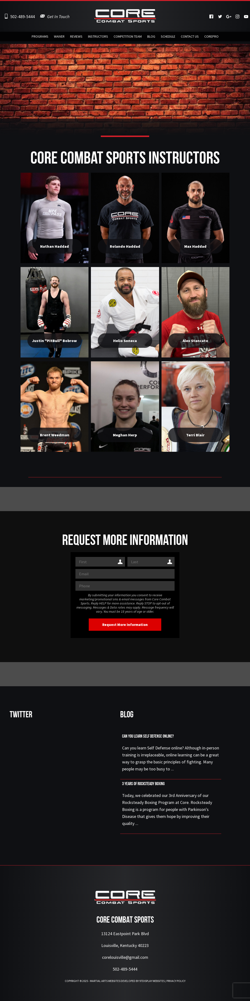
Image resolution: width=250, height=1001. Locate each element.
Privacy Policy (176, 981)
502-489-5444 (22, 16)
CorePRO (211, 38)
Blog (151, 38)
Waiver (59, 38)
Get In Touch (58, 16)
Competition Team (128, 38)
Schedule (168, 38)
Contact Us (190, 38)
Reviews (76, 38)
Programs (40, 38)
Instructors (98, 38)
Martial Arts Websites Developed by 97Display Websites (127, 981)
